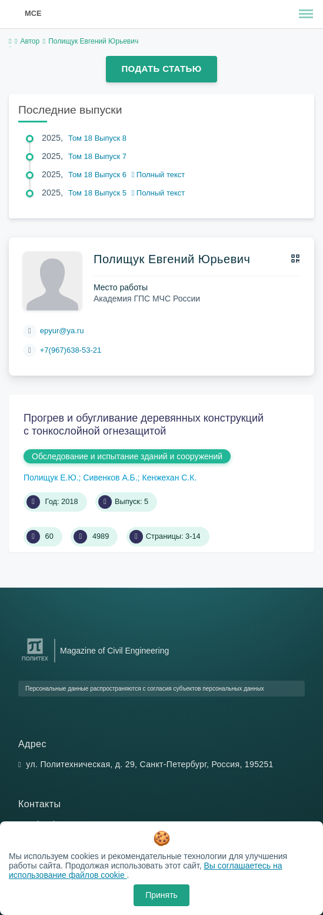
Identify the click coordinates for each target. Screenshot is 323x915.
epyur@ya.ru (62, 330)
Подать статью (161, 69)
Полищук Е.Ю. (51, 477)
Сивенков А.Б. (110, 477)
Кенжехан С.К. (169, 477)
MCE (33, 13)
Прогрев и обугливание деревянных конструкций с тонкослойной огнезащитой (144, 424)
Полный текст (158, 174)
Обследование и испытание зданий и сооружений (127, 456)
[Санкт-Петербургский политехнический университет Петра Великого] (35, 661)
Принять (161, 895)
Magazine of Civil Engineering (114, 650)
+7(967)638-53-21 (70, 350)
